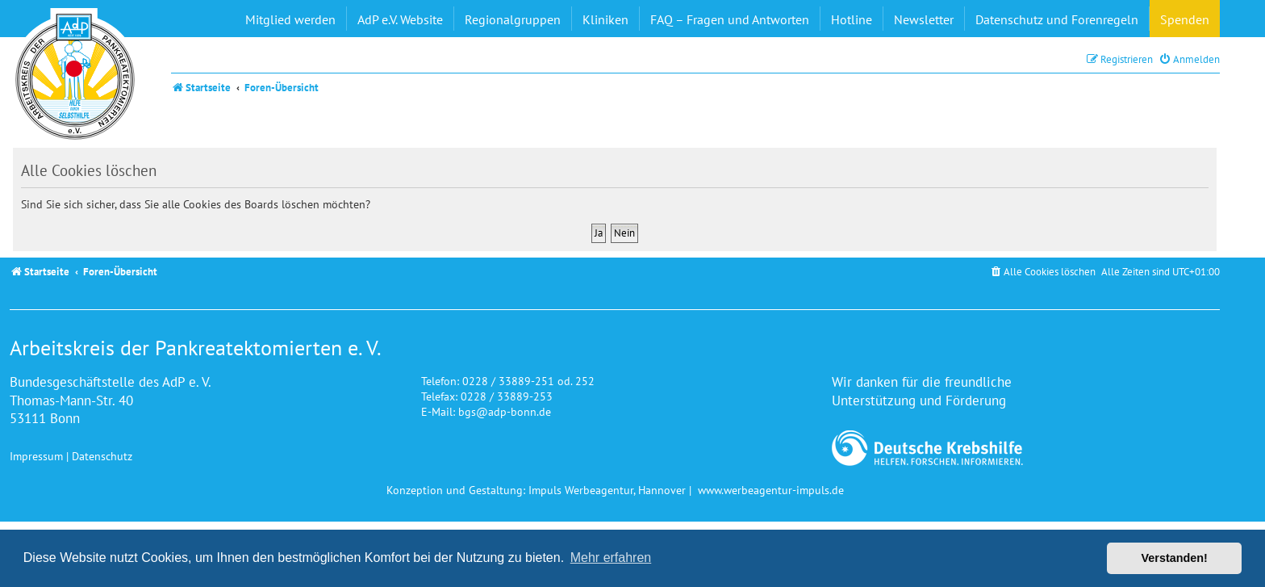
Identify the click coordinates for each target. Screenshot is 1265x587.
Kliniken (605, 19)
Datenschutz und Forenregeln (1056, 19)
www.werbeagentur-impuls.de (771, 489)
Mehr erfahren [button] (611, 557)
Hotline (851, 19)
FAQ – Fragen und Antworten (729, 19)
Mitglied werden (290, 19)
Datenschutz (102, 455)
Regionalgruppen (513, 19)
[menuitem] (1189, 59)
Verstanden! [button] (1175, 557)
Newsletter (924, 19)
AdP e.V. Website (400, 19)
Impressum (36, 455)
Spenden (1184, 19)
